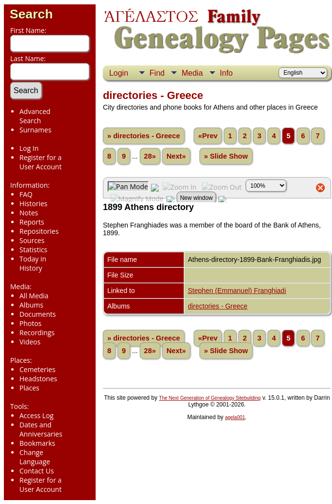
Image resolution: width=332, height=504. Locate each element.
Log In (28, 148)
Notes (28, 212)
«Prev (207, 136)
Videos (29, 341)
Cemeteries (37, 369)
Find (157, 73)
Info (226, 73)
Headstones (38, 378)
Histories (33, 203)
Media (192, 73)
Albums (31, 304)
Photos (30, 323)
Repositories (39, 231)
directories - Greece (218, 306)
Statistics (33, 249)
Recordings (36, 332)
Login (118, 73)
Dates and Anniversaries (40, 429)
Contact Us (36, 470)
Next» (176, 156)
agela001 (235, 417)
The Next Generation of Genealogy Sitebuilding (210, 398)
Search (31, 14)
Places (29, 387)
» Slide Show (226, 156)
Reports (31, 222)
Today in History (32, 263)
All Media (34, 295)
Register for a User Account (40, 162)
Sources (32, 240)
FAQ (26, 194)
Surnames (35, 129)
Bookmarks (37, 443)
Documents (37, 314)
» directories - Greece (143, 136)
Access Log (36, 415)
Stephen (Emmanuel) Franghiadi (237, 290)
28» (150, 156)
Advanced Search (34, 116)
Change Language (34, 457)
